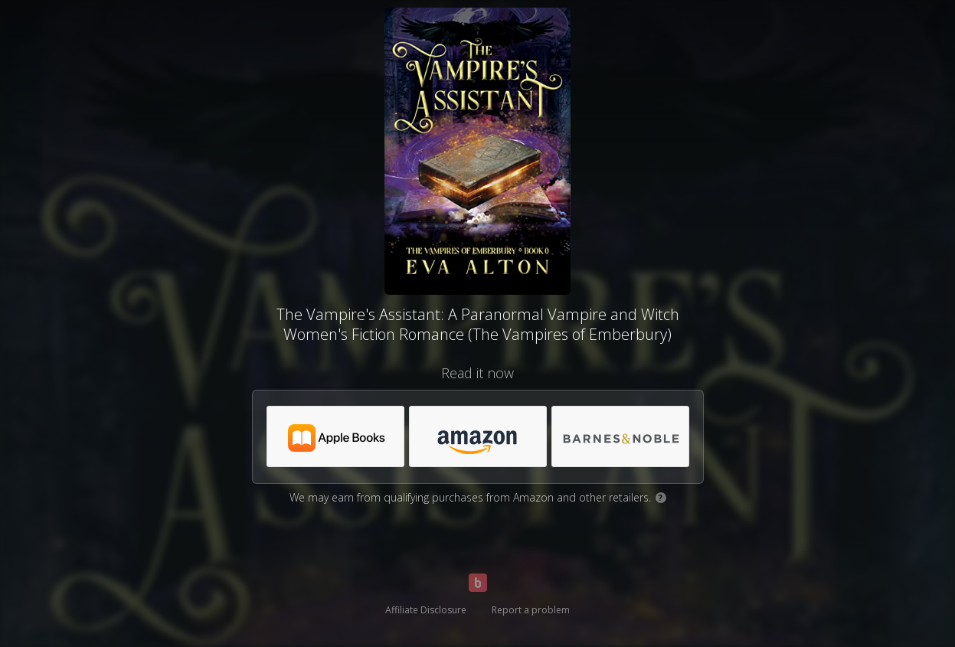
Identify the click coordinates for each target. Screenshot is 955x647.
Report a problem (531, 609)
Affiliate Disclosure (425, 609)
